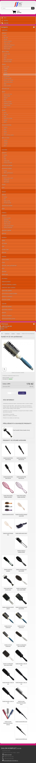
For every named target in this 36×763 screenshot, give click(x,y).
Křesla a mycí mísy (8, 94)
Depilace (4, 256)
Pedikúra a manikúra (7, 296)
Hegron (5, 133)
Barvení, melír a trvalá (8, 80)
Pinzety (5, 171)
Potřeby (4, 64)
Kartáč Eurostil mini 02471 (8, 514)
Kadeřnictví (4, 30)
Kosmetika (4, 149)
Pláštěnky (6, 68)
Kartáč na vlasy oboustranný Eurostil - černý (21, 703)
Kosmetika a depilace (7, 309)
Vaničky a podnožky (8, 227)
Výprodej (4, 23)
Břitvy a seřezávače (8, 59)
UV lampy (4, 243)
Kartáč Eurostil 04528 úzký (21, 739)
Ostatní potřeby (7, 105)
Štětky (5, 84)
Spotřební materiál (6, 230)
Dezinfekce (4, 278)
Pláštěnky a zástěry (8, 103)
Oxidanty (5, 142)
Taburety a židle (7, 221)
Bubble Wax (5, 274)
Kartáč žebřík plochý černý (21, 533)
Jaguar (5, 57)
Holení (5, 107)
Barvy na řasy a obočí (8, 178)
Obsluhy (5, 120)
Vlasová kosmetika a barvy (8, 318)
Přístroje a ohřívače (8, 162)
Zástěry (5, 70)
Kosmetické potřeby (7, 168)
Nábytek (4, 194)
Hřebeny (5, 72)
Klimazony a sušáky (8, 118)
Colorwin (5, 144)
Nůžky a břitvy (5, 51)
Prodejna (2, 329)
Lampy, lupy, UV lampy (9, 225)
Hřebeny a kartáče (8, 101)
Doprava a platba (3, 327)
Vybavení (4, 33)
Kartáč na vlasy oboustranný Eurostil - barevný (8, 723)
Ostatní (5, 55)
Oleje (3, 208)
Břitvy (5, 99)
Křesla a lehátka (7, 218)
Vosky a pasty (5, 259)
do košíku (22, 393)
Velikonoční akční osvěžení (8, 287)
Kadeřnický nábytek (7, 290)
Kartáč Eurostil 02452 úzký (21, 721)
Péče (3, 268)
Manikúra (4, 237)
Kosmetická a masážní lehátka (9, 293)
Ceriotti (4, 110)
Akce (3, 18)
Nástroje (4, 233)
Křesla (5, 35)
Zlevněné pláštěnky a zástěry (9, 284)
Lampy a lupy (6, 160)
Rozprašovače (7, 76)
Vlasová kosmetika (6, 125)
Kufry (3, 187)
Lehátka (5, 155)
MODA (5, 122)
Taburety (5, 39)
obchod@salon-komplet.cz (11, 760)
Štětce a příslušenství (8, 172)
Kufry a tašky (6, 66)
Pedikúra (4, 212)
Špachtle (4, 271)
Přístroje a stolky (6, 299)
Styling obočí (6, 181)
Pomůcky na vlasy (8, 78)
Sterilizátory (6, 220)
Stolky (5, 116)
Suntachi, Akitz (7, 54)
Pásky (3, 262)
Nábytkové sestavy (8, 46)
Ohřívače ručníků (7, 202)
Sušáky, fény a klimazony (9, 45)
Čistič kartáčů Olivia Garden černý (21, 430)
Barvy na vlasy (5, 137)
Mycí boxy (6, 37)
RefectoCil (4, 175)
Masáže (4, 191)
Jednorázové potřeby (8, 82)
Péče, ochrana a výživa (9, 135)
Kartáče (5, 74)
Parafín (4, 184)
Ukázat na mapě (8, 754)
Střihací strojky (7, 48)
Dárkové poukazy (6, 281)
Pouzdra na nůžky (7, 61)
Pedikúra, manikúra (7, 315)
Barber (3, 91)
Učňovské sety (5, 88)
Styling (5, 131)
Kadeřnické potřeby (7, 306)
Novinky (4, 20)
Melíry (5, 145)
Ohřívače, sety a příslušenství (9, 265)
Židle (5, 157)
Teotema (5, 127)
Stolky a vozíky (7, 43)
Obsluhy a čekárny (8, 41)
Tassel (5, 129)
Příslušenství (6, 180)
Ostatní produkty (7, 85)
